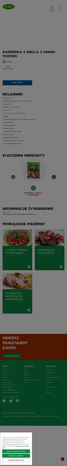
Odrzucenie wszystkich (16, 455)
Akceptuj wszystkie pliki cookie (16, 451)
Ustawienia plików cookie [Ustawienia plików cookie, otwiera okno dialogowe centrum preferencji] (16, 460)
